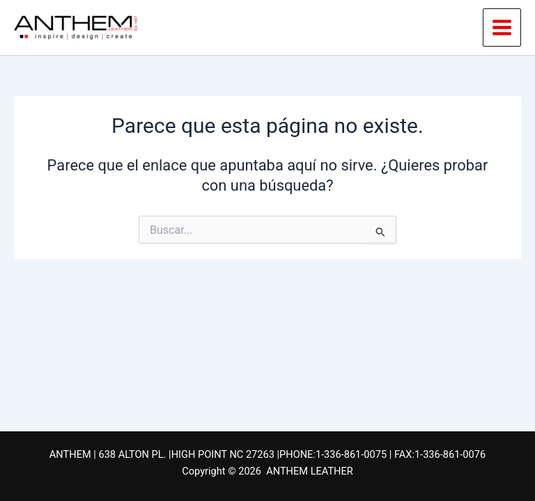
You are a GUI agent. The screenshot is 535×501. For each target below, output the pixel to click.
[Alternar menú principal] (502, 27)
